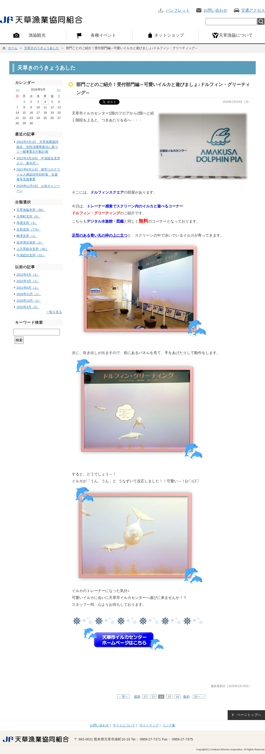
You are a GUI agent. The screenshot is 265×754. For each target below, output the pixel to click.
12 (145, 696)
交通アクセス (253, 10)
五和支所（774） (28, 229)
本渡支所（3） (26, 222)
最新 (137, 696)
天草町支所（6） (28, 216)
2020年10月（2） (28, 300)
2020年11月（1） (28, 294)
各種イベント (103, 35)
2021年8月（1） (27, 287)
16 (177, 696)
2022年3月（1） (27, 281)
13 (153, 696)
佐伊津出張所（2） (29, 242)
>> (58, 89)
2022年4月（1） (27, 274)
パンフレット (178, 10)
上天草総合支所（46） (32, 248)
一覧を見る (54, 312)
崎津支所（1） (26, 235)
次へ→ (199, 696)
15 (169, 696)
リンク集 (168, 725)
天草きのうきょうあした (41, 48)
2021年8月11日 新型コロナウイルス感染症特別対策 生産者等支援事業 (38, 174)
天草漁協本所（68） (30, 209)
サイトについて (124, 725)
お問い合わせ (215, 10)
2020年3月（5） (27, 307)
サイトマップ (148, 725)
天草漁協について (236, 35)
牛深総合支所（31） (30, 255)
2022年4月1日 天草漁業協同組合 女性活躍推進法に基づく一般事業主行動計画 (37, 146)
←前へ (123, 696)
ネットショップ (169, 35)
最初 (186, 696)
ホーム (12, 48)
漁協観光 (37, 35)
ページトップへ (249, 715)
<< (17, 89)
